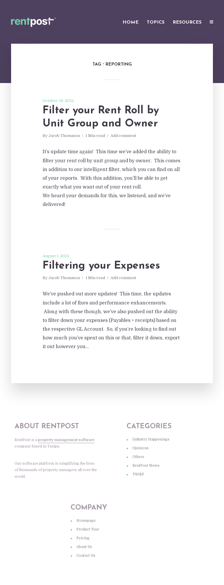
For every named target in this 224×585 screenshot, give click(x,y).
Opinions (140, 448)
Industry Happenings (150, 439)
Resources (187, 22)
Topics (155, 22)
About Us (84, 547)
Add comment (123, 135)
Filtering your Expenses (101, 266)
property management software (66, 440)
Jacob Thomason (64, 135)
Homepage (86, 521)
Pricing (83, 538)
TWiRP (138, 474)
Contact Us (85, 556)
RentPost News (146, 466)
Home (131, 22)
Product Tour (87, 529)
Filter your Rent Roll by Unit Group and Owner (101, 117)
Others (138, 457)
